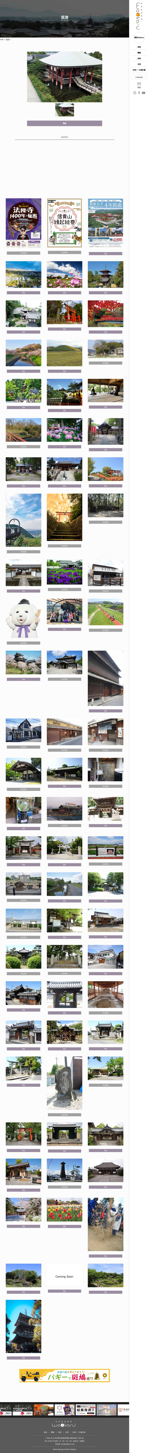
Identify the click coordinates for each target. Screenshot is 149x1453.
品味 (139, 58)
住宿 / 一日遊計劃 (139, 70)
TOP (1, 39)
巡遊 (45, 1432)
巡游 (139, 47)
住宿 (139, 64)
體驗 (139, 53)
